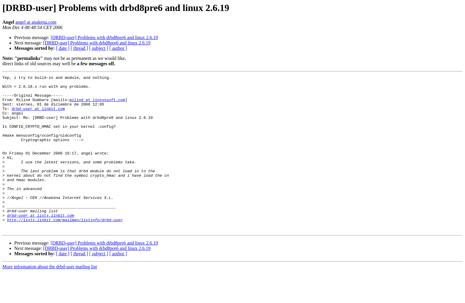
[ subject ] (98, 48)
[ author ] (118, 48)
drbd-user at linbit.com (38, 115)
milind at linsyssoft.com (97, 105)
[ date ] (62, 48)
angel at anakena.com (35, 22)
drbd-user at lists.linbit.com (40, 243)
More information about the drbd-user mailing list (49, 297)
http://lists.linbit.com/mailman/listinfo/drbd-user (65, 249)
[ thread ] (79, 48)
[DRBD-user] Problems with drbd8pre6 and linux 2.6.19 (104, 37)
